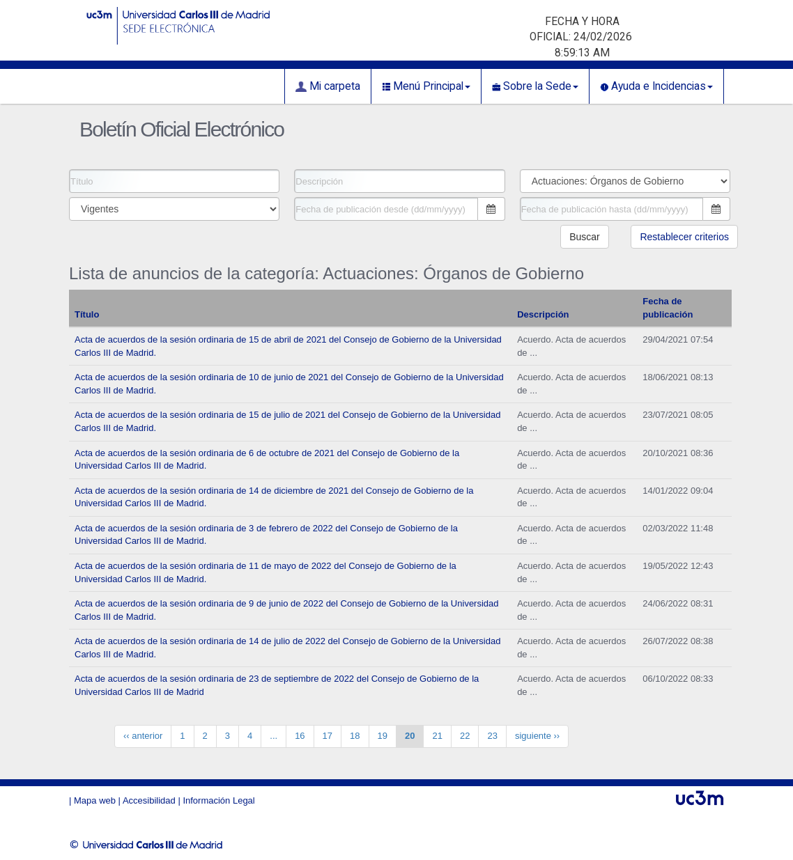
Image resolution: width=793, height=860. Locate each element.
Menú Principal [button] (426, 86)
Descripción (543, 314)
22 (465, 735)
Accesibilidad (149, 800)
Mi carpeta (327, 86)
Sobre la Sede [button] (535, 86)
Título (87, 314)
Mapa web (95, 800)
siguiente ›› (537, 735)
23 (492, 735)
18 (355, 735)
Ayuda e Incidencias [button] (656, 86)
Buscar (584, 236)
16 (300, 735)
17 (327, 735)
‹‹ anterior (142, 735)
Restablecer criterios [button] (684, 236)
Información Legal (218, 800)
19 (382, 735)
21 (437, 735)
